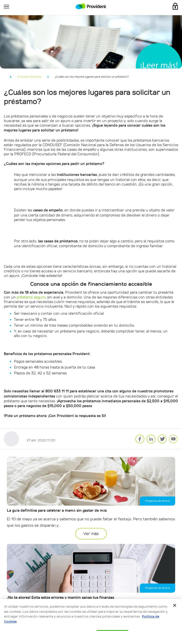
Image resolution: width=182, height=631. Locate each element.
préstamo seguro (31, 297)
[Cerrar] (174, 612)
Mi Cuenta (175, 6)
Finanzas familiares (29, 76)
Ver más (91, 533)
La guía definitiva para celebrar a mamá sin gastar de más (57, 510)
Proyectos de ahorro (157, 501)
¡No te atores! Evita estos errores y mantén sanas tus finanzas (60, 597)
